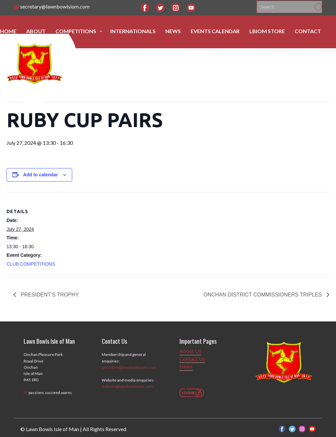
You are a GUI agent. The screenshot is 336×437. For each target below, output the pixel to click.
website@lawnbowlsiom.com (127, 386)
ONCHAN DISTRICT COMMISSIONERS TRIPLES (263, 294)
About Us (190, 351)
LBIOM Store (267, 31)
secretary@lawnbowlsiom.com (52, 6)
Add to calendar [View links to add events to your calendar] (40, 174)
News (173, 31)
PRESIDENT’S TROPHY (49, 294)
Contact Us (192, 359)
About (36, 31)
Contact (308, 31)
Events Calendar (215, 31)
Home (8, 31)
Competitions (75, 31)
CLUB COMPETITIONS (31, 264)
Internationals (133, 31)
